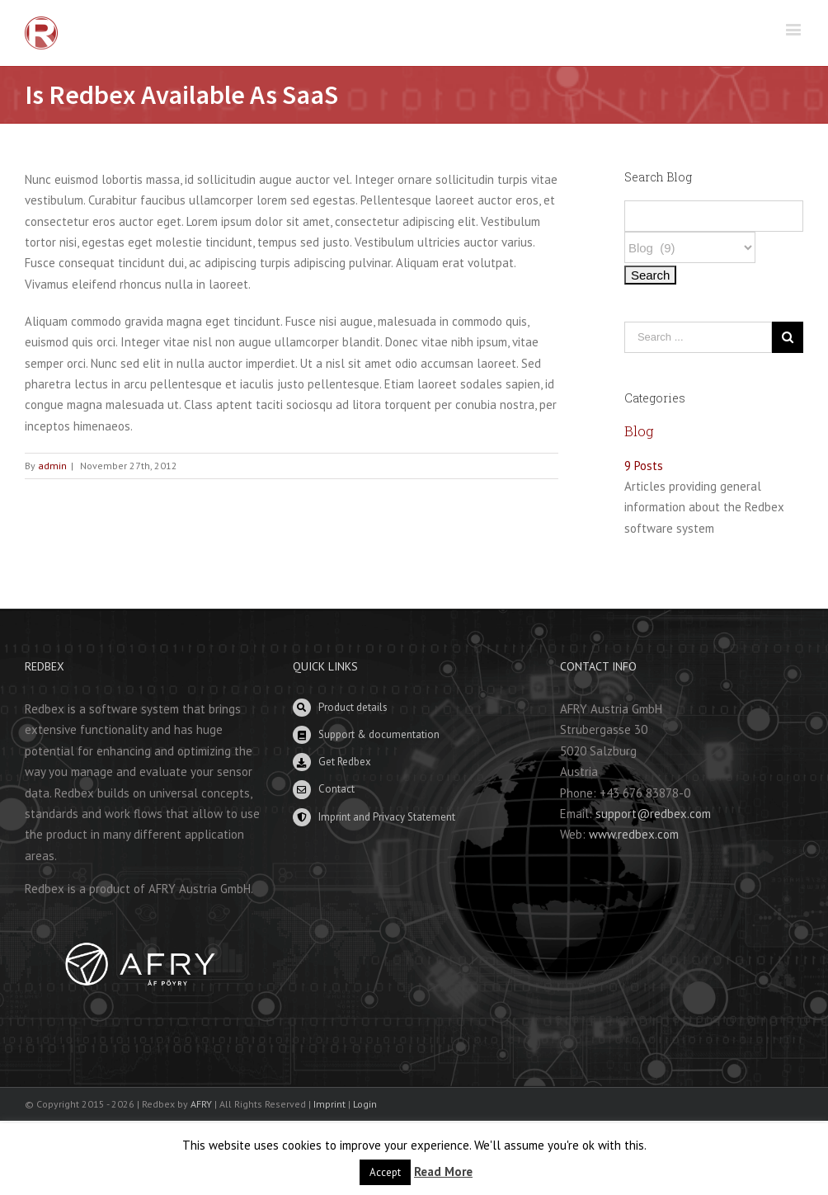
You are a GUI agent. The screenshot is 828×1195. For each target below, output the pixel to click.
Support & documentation (379, 734)
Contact (336, 789)
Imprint (329, 1104)
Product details (353, 707)
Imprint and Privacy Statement (386, 817)
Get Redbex (344, 762)
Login (365, 1104)
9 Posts (643, 465)
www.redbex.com (634, 834)
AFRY (201, 1104)
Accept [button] (385, 1172)
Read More (443, 1171)
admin (52, 465)
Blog (639, 430)
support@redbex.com (653, 813)
